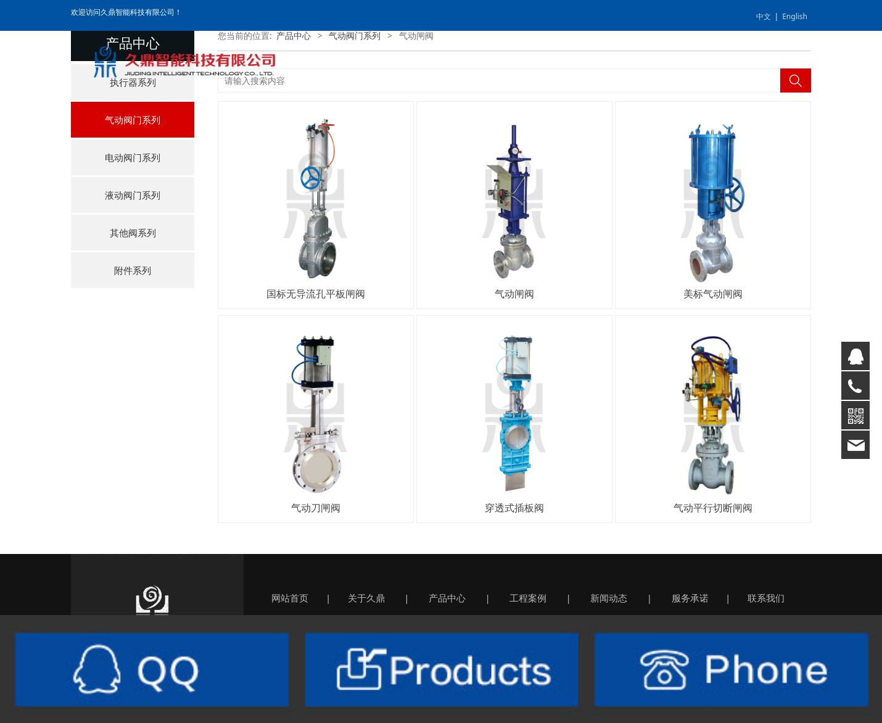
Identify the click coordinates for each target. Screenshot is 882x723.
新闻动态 (608, 598)
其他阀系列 (133, 232)
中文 (763, 16)
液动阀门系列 (132, 195)
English (794, 16)
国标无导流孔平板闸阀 (315, 293)
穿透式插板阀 (514, 507)
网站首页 (289, 598)
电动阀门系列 (132, 157)
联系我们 (766, 598)
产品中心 (293, 35)
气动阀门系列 (132, 120)
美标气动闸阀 (713, 293)
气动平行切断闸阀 (713, 507)
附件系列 (132, 270)
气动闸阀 (514, 293)
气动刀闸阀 (315, 507)
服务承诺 (690, 598)
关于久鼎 (366, 598)
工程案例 (527, 598)
